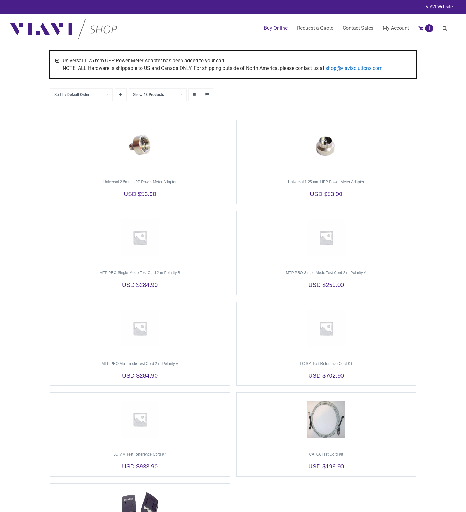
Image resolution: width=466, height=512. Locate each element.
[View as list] (207, 95)
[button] (445, 28)
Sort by (71, 94)
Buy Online (276, 28)
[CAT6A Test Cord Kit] (326, 419)
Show (148, 94)
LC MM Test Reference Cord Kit (139, 454)
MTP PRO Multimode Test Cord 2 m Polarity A (140, 363)
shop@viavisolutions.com (353, 68)
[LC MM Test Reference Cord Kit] (140, 419)
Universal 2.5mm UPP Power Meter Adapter (140, 182)
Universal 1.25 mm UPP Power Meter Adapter (326, 182)
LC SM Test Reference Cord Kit (326, 363)
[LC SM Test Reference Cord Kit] (326, 328)
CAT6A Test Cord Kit (326, 454)
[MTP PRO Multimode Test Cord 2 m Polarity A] (140, 328)
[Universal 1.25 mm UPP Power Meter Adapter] (326, 146)
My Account (396, 28)
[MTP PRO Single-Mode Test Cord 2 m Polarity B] (140, 237)
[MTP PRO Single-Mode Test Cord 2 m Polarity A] (326, 237)
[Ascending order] (121, 94)
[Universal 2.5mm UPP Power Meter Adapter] (140, 146)
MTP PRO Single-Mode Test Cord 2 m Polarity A (326, 273)
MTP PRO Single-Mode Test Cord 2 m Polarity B (140, 273)
